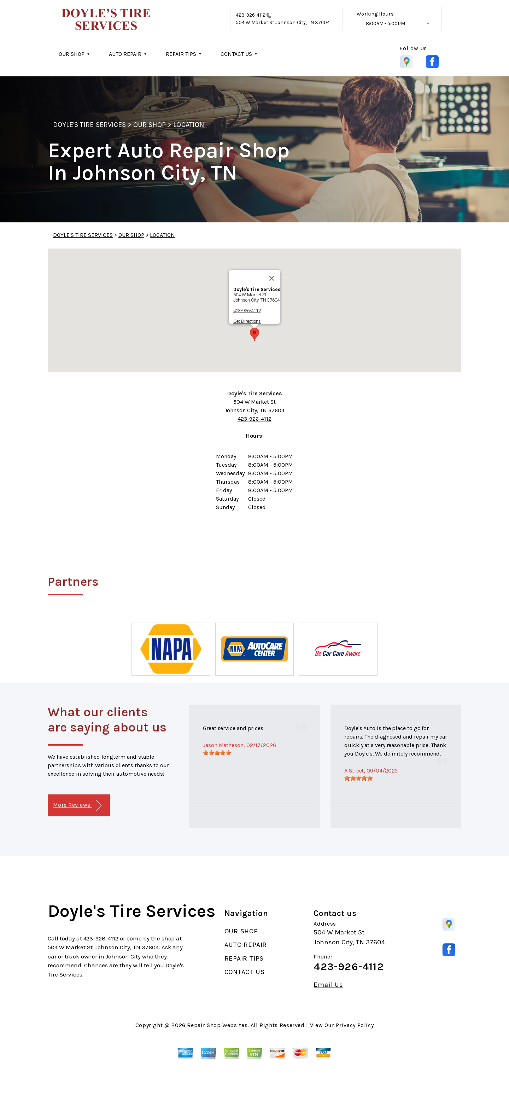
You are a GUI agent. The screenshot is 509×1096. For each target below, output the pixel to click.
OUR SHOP (71, 54)
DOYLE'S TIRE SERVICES (89, 125)
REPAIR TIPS (181, 54)
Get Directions (247, 321)
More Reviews (77, 805)
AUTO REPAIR (125, 54)
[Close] (271, 278)
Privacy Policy (355, 1025)
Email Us (328, 984)
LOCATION (188, 125)
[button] (254, 334)
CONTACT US (236, 54)
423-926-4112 (250, 15)
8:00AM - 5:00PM (385, 24)
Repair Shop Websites (217, 1025)
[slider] (217, 753)
